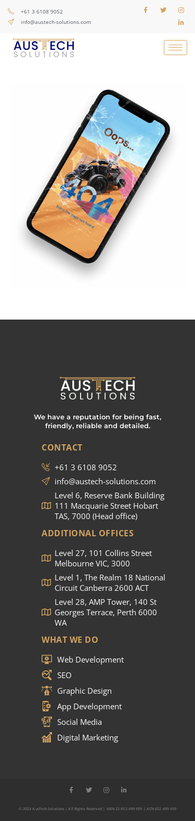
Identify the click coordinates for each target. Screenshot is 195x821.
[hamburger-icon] (175, 47)
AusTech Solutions (48, 808)
